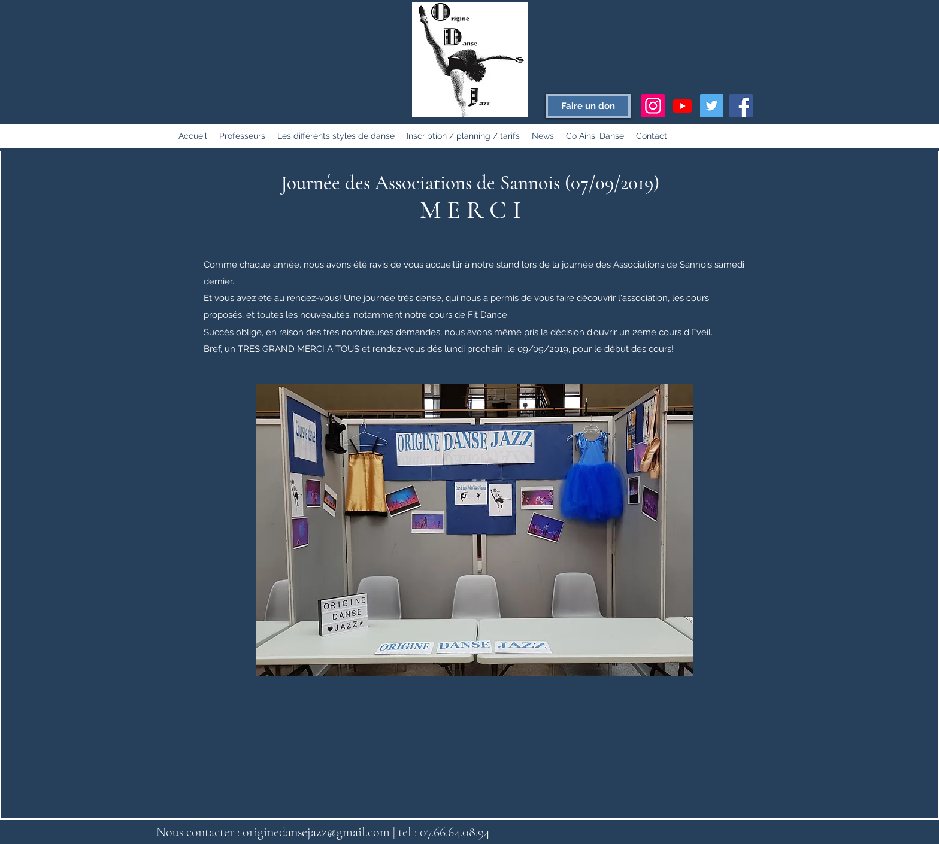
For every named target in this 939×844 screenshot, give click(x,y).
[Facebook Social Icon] (741, 105)
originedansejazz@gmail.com (316, 832)
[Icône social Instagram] (653, 105)
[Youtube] (682, 105)
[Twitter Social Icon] (711, 105)
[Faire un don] (588, 106)
